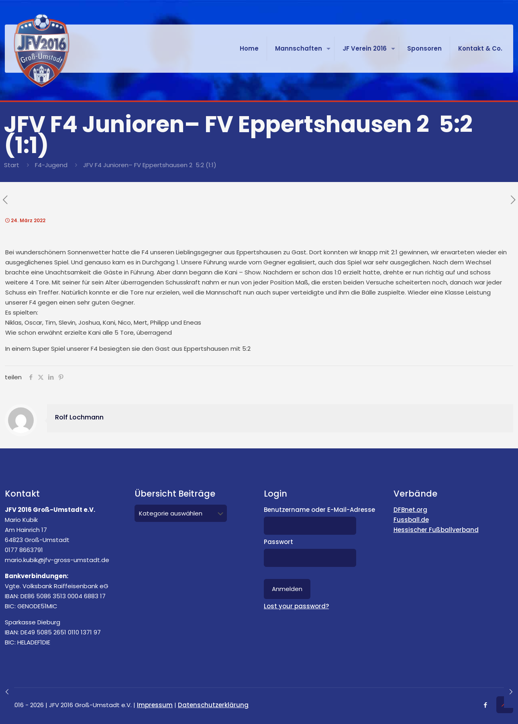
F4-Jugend (51, 165)
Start (11, 165)
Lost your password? (296, 606)
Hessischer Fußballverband (436, 530)
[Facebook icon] (485, 705)
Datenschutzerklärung (213, 705)
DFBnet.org (410, 509)
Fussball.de (411, 519)
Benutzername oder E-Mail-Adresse (319, 509)
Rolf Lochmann (79, 417)
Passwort (278, 542)
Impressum (155, 705)
